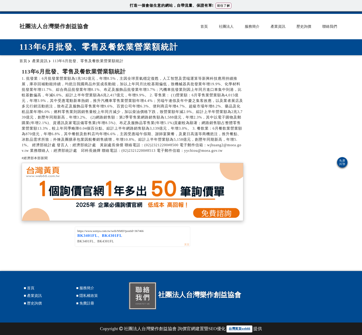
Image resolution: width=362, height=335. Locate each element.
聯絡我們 (329, 26)
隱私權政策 (88, 296)
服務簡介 (252, 26)
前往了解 (223, 5)
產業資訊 (278, 26)
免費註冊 (86, 303)
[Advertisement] (297, 100)
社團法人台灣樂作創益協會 (54, 26)
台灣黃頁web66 (239, 328)
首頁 (204, 26)
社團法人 (226, 26)
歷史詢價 (303, 26)
